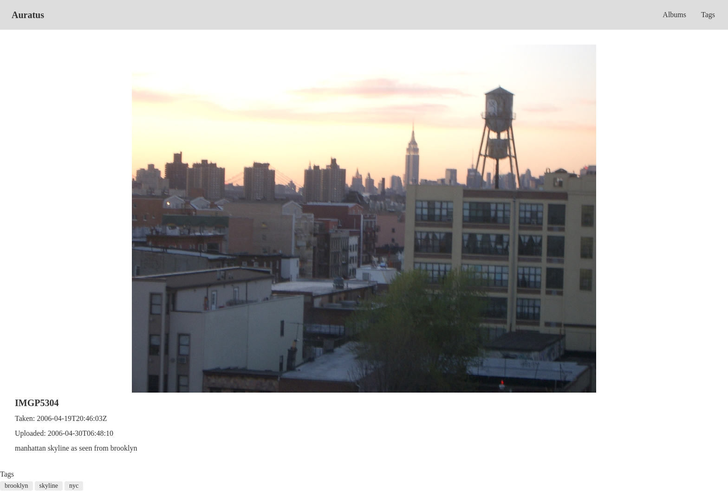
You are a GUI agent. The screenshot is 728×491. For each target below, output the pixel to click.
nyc (73, 485)
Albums (674, 15)
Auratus (28, 15)
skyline (48, 485)
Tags (708, 15)
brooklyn (16, 485)
